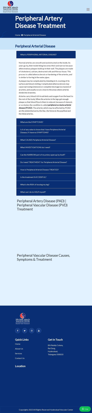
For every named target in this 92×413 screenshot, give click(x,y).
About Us (19, 348)
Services (18, 353)
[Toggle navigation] (88, 9)
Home (17, 35)
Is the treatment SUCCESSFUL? (33, 177)
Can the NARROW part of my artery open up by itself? (42, 155)
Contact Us (20, 358)
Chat (85, 408)
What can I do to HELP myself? (33, 192)
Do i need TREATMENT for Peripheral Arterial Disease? (43, 162)
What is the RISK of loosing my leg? (34, 184)
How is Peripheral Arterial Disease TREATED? (39, 169)
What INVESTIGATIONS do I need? (35, 147)
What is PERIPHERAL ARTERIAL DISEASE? (38, 54)
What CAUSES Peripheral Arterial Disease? (38, 140)
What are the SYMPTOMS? (31, 122)
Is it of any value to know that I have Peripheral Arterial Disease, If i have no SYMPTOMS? (42, 131)
